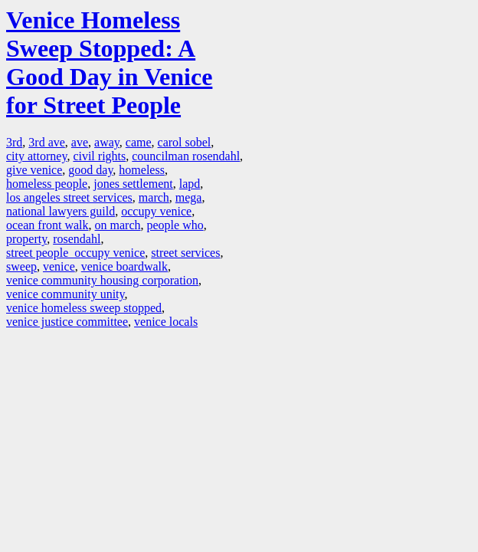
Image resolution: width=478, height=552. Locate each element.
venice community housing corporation (102, 280)
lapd (190, 183)
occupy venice (156, 211)
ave (79, 142)
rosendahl (76, 238)
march (154, 197)
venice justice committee (67, 321)
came (139, 142)
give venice (34, 169)
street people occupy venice (75, 252)
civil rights (99, 156)
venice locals (166, 321)
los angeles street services (69, 197)
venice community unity (65, 294)
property (26, 238)
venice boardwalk (124, 266)
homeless (142, 169)
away (107, 142)
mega (188, 197)
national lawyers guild (60, 211)
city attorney (36, 156)
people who (175, 225)
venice (59, 266)
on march (118, 225)
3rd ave (46, 142)
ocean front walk (47, 225)
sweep (21, 266)
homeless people (46, 183)
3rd (14, 142)
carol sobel (184, 142)
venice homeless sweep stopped (84, 307)
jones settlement (133, 183)
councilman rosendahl (186, 156)
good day (90, 169)
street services (185, 252)
